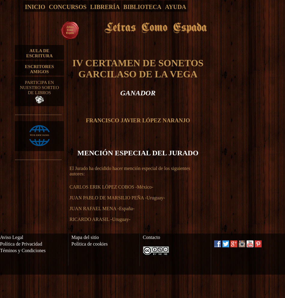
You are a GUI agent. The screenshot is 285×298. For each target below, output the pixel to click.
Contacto (151, 237)
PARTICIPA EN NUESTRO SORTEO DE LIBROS (39, 91)
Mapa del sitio (85, 237)
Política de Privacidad (21, 243)
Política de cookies (89, 243)
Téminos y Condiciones (23, 250)
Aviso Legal (11, 237)
